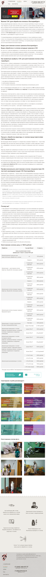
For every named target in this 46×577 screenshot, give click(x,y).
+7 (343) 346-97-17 (38, 2)
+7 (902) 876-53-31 (21, 571)
